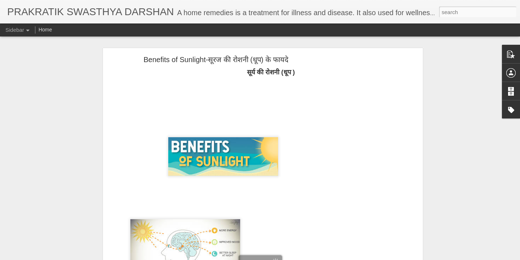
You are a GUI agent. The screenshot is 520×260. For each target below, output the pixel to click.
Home (45, 29)
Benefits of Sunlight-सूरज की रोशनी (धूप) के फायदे (215, 57)
